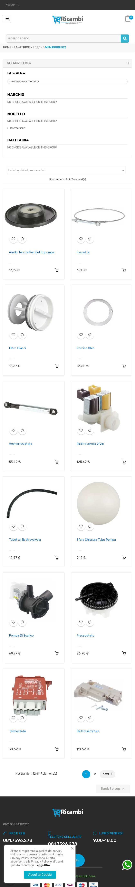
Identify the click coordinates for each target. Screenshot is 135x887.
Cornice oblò (85, 348)
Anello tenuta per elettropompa (31, 252)
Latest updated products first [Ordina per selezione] (67, 170)
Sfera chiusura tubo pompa (96, 540)
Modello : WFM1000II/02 (25, 81)
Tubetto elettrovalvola (25, 540)
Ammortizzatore (20, 444)
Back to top (113, 788)
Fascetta (83, 252)
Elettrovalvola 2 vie (90, 444)
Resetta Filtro (17, 128)
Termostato (17, 731)
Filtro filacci (17, 348)
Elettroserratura (88, 731)
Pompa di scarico (21, 635)
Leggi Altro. (43, 865)
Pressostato (85, 635)
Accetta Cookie (40, 875)
